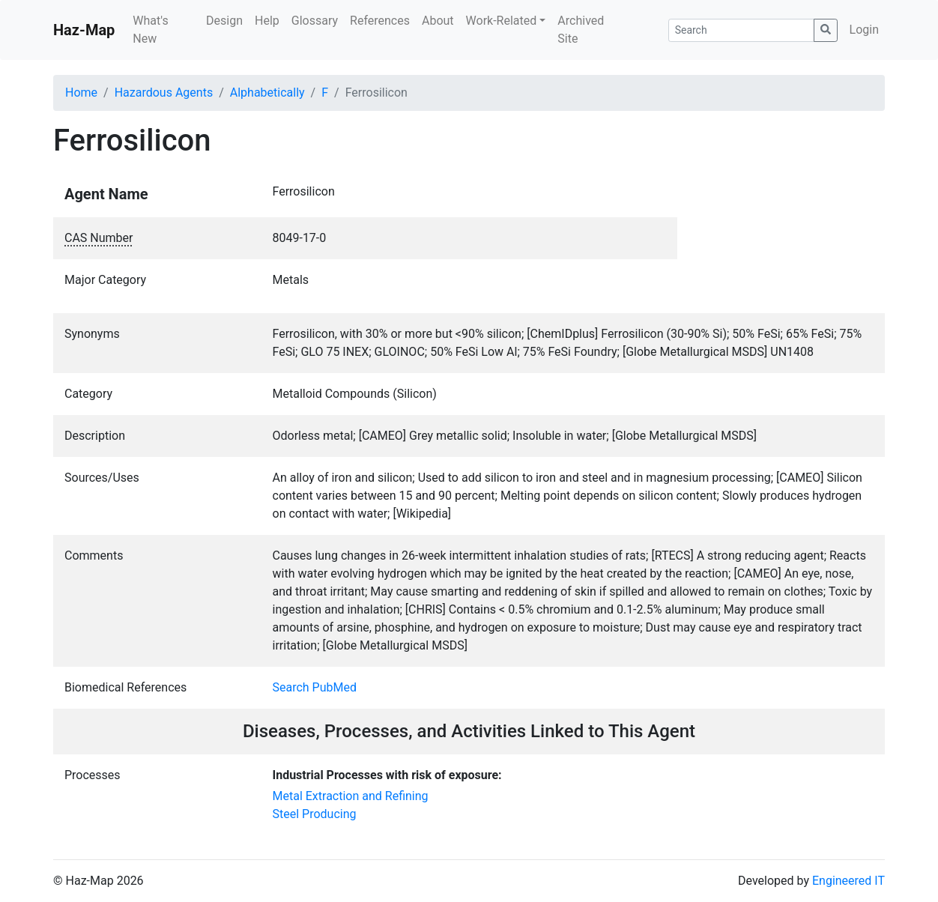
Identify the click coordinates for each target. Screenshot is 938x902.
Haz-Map (84, 30)
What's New (150, 29)
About (438, 20)
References (380, 20)
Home (81, 92)
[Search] (741, 30)
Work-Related (501, 20)
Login (864, 29)
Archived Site (580, 29)
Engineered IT (848, 881)
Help (267, 20)
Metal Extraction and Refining (351, 796)
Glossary (314, 20)
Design (224, 20)
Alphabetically (267, 92)
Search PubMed (315, 687)
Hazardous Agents (164, 92)
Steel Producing (315, 814)
